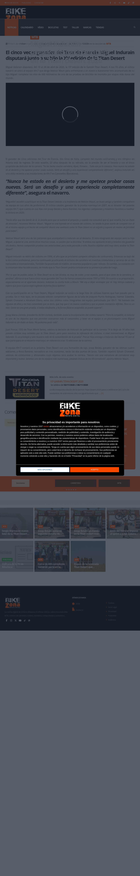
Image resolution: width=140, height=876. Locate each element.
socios (46, 427)
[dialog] (70, 438)
